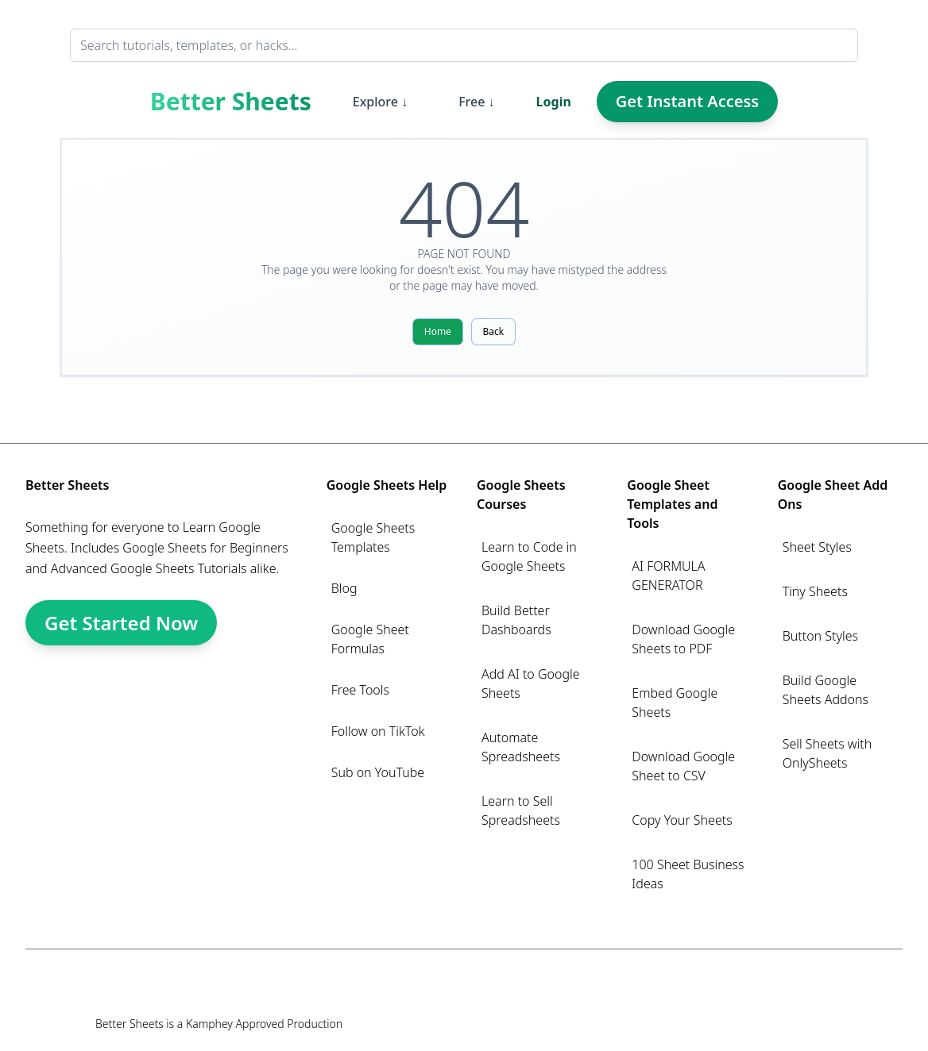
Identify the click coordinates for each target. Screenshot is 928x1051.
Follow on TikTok (378, 731)
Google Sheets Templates (373, 537)
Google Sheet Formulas (370, 639)
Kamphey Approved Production (264, 1023)
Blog (344, 588)
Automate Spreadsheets (520, 747)
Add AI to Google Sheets (530, 683)
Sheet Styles (817, 547)
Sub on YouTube (377, 772)
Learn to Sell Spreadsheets (520, 810)
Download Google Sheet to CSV (683, 766)
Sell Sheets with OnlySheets (827, 753)
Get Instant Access (687, 101)
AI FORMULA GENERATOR (668, 575)
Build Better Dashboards (516, 620)
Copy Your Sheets (682, 820)
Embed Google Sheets (674, 702)
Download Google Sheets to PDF (683, 639)
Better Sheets (230, 102)
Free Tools (360, 690)
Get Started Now (121, 623)
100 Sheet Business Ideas (688, 874)
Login (553, 101)
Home (437, 331)
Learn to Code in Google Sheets (529, 556)
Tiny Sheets (815, 591)
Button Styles (820, 636)
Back (494, 331)
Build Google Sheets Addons (825, 690)
